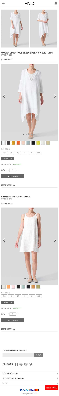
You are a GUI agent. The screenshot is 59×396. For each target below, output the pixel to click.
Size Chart (8, 158)
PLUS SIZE (17, 164)
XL (32, 152)
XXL (38, 152)
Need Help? (51, 388)
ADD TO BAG (13, 176)
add (18, 170)
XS (4, 152)
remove (7, 170)
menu (3, 3)
